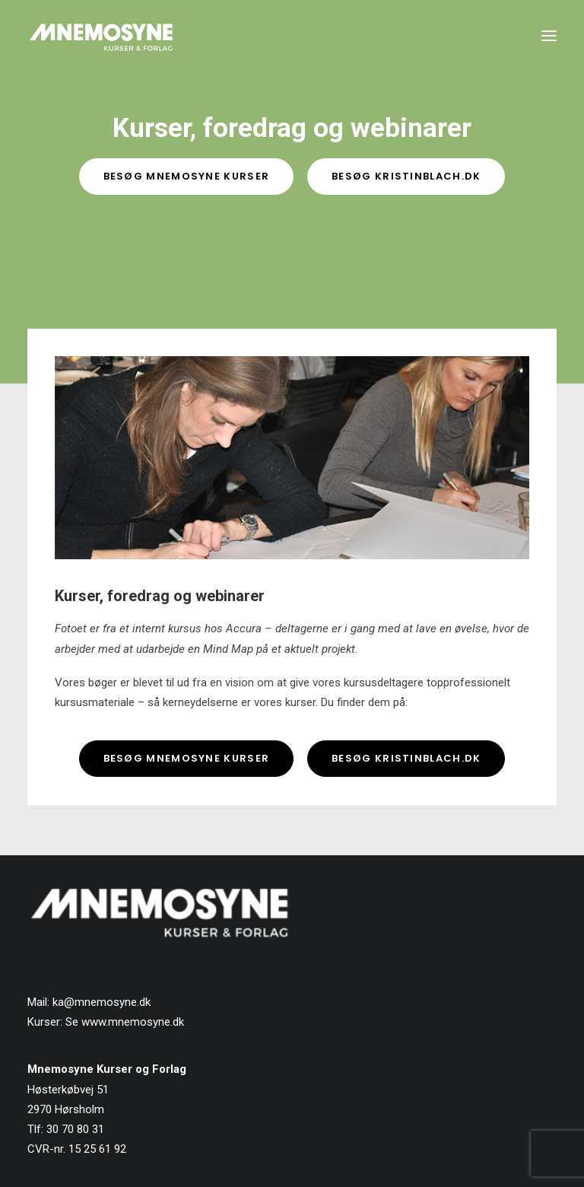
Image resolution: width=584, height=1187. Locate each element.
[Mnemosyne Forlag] (101, 36)
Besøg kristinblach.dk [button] (406, 758)
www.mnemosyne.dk (132, 1022)
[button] (549, 36)
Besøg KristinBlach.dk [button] (406, 176)
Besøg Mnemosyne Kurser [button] (186, 176)
